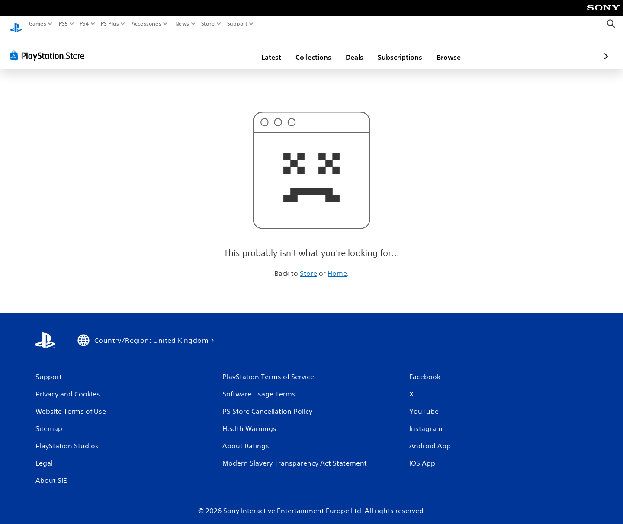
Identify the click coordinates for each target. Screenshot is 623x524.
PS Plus (110, 23)
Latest (221, 49)
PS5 (63, 23)
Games (37, 23)
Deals (304, 49)
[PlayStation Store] (49, 47)
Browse (398, 49)
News (182, 23)
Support (237, 23)
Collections (263, 49)
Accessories (146, 23)
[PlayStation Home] (16, 24)
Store (208, 23)
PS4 (84, 23)
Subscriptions (349, 49)
